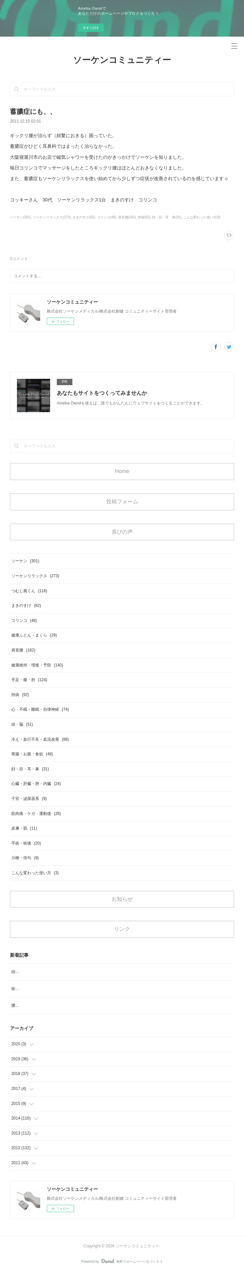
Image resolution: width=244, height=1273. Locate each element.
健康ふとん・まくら (34, 635)
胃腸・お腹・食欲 (32, 754)
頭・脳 (22, 724)
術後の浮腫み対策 (27, 988)
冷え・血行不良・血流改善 (40, 739)
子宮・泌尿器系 (29, 798)
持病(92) (144, 217)
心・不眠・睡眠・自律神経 (40, 709)
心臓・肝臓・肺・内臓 (36, 783)
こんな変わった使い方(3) (201, 217)
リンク (122, 929)
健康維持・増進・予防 (37, 665)
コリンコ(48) (106, 217)
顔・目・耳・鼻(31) (166, 217)
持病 (20, 694)
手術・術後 (26, 843)
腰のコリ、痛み (25, 1005)
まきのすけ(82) (83, 217)
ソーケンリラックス (35, 576)
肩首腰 (23, 650)
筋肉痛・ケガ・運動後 (36, 813)
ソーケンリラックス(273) (51, 217)
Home (122, 471)
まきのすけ (26, 605)
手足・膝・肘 (29, 679)
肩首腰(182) (127, 217)
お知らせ (122, 899)
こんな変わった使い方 (35, 873)
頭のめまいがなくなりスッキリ (39, 971)
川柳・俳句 (25, 858)
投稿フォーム (122, 501)
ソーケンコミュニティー (122, 60)
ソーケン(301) (20, 217)
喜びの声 (122, 532)
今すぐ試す (91, 28)
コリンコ (24, 620)
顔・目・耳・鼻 (30, 769)
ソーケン (25, 561)
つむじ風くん (29, 591)
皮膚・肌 (24, 828)
